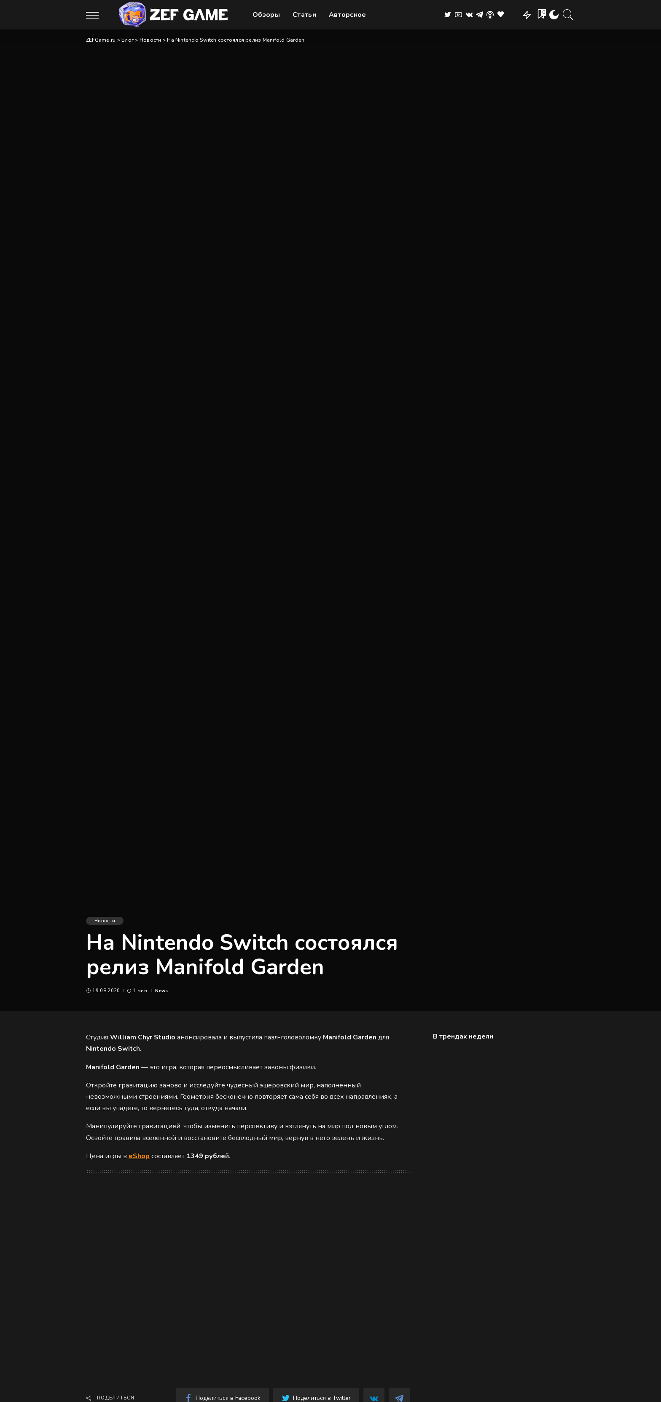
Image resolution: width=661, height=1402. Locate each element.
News (161, 990)
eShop (139, 1156)
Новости (104, 921)
